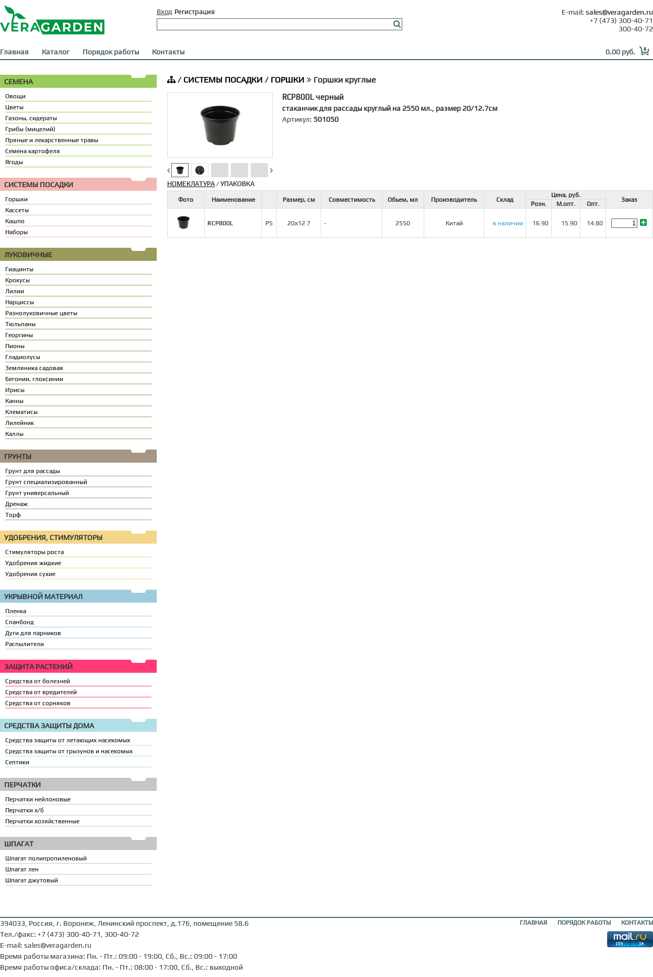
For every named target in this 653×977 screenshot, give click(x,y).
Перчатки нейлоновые (38, 799)
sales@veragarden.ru (619, 12)
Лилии (14, 291)
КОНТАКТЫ (637, 922)
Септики (17, 762)
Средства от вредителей (41, 692)
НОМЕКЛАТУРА (191, 184)
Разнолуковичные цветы (41, 313)
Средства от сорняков (38, 703)
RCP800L (220, 223)
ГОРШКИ (288, 80)
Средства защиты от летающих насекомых (67, 740)
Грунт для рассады (32, 471)
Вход (164, 12)
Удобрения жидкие (33, 563)
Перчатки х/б (24, 810)
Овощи (15, 96)
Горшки (16, 199)
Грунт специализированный (46, 482)
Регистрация (194, 12)
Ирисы (15, 390)
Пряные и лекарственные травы (51, 140)
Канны (14, 401)
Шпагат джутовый (31, 880)
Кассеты (17, 210)
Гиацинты (19, 269)
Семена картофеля (32, 151)
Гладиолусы (22, 357)
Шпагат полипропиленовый (46, 858)
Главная (14, 52)
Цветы (14, 107)
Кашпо (15, 221)
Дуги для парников (33, 633)
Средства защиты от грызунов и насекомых (69, 751)
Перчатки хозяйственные (42, 821)
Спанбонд (19, 622)
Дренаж (16, 504)
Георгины (19, 335)
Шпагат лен (22, 869)
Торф (13, 515)
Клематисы (21, 412)
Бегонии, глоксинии (34, 379)
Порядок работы (111, 52)
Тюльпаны (20, 324)
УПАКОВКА (237, 184)
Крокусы (17, 280)
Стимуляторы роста (34, 552)
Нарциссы (19, 302)
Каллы (14, 434)
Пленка (15, 611)
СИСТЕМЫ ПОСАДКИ (223, 80)
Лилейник (19, 423)
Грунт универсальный (37, 493)
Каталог (55, 52)
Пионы (15, 346)
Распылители (24, 644)
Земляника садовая (34, 368)
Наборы (16, 232)
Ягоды (14, 162)
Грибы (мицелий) (30, 129)
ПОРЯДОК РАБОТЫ (584, 922)
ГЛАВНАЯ (533, 922)
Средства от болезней (37, 681)
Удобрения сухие (30, 574)
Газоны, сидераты (31, 118)
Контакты (168, 52)
